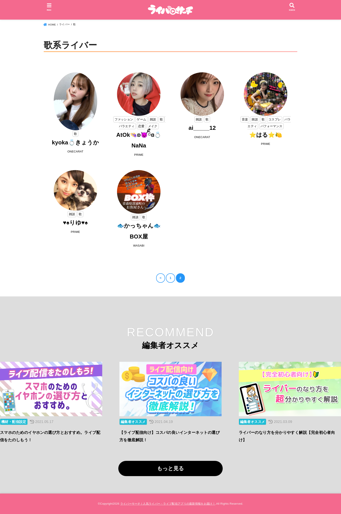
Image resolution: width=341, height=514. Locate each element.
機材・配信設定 (13, 422)
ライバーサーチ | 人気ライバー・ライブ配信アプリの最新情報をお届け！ (167, 503)
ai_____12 (202, 128)
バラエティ (127, 126)
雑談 (153, 119)
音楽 (245, 119)
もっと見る (170, 468)
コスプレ (274, 119)
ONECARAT (75, 151)
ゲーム (141, 119)
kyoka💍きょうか (75, 142)
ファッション (124, 119)
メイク (152, 126)
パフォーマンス (271, 126)
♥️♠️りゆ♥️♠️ (75, 222)
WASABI (138, 245)
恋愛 (141, 126)
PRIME (139, 154)
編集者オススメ (133, 422)
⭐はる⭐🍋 (265, 135)
